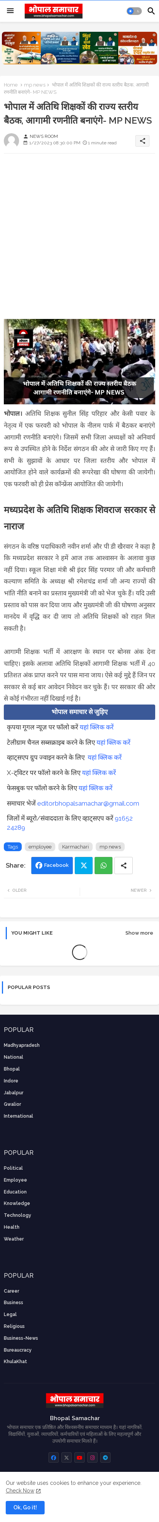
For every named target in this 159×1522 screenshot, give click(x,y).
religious (14, 1326)
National (13, 1057)
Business (13, 1302)
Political (13, 1168)
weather (14, 1239)
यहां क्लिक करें (97, 727)
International (18, 1116)
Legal (10, 1314)
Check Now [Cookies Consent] (20, 1491)
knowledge (17, 1203)
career (11, 1291)
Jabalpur (13, 1092)
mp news (34, 85)
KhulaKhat (15, 1361)
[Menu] (10, 11)
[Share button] (123, 865)
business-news (21, 1338)
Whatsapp (103, 865)
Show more (139, 933)
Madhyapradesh (22, 1045)
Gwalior (12, 1104)
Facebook (56, 865)
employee (40, 847)
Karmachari (75, 847)
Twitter (84, 865)
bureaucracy (18, 1350)
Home (11, 85)
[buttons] (53, 1457)
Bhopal (12, 1069)
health (11, 1227)
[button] (134, 11)
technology (17, 1215)
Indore (11, 1081)
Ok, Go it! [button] (25, 1507)
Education (15, 1192)
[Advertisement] (79, 239)
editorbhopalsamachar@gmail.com (88, 803)
